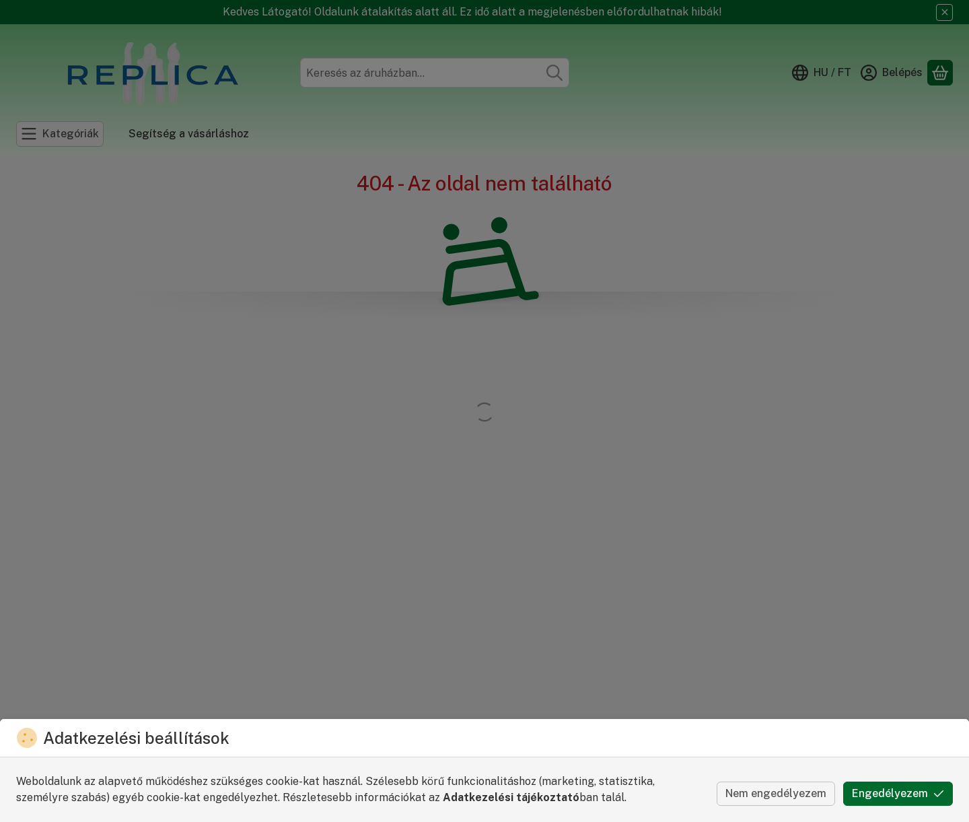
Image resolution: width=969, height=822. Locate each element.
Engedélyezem (898, 793)
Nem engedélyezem (775, 793)
